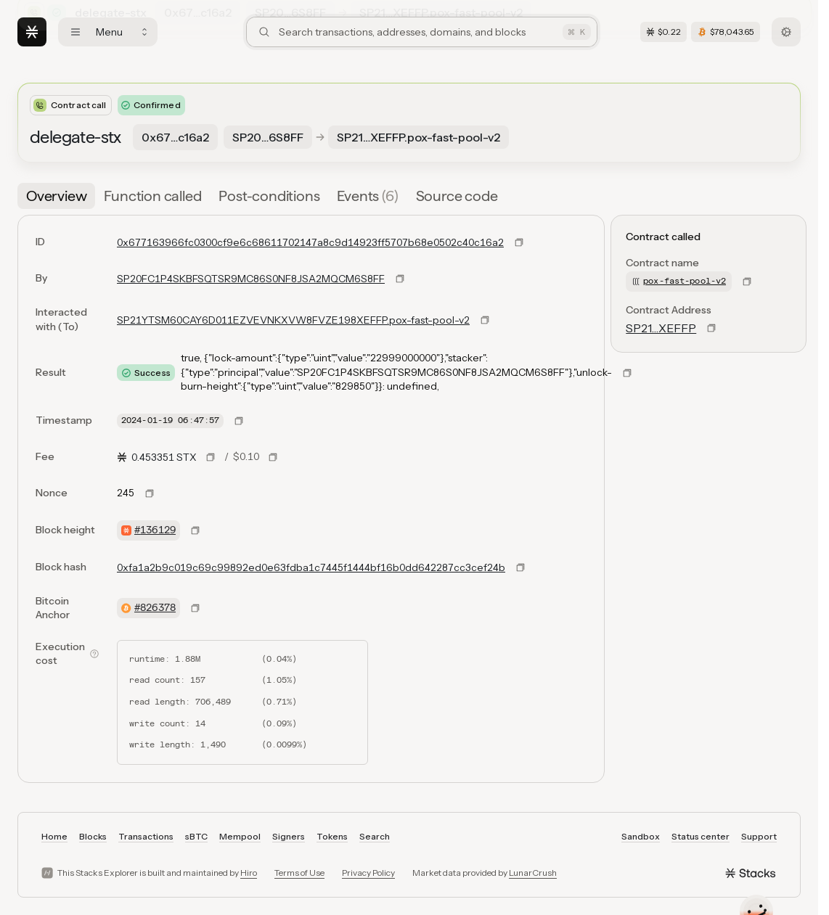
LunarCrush (533, 872)
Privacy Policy (368, 872)
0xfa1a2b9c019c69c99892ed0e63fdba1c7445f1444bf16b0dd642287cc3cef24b (311, 567)
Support (759, 836)
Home (54, 836)
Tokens (332, 836)
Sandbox (640, 836)
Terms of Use (299, 872)
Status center (700, 836)
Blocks (93, 836)
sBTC (196, 836)
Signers (288, 836)
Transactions (145, 836)
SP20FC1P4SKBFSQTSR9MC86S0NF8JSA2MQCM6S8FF (251, 278)
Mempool (240, 836)
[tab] (56, 196)
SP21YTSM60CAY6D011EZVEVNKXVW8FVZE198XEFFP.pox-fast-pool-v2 (293, 320)
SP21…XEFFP (661, 328)
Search (374, 836)
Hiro (248, 872)
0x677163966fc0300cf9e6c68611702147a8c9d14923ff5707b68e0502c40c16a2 (310, 242)
